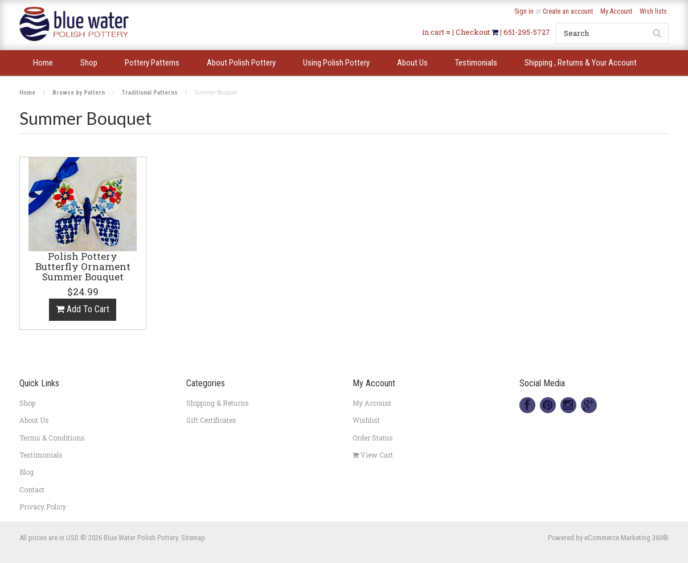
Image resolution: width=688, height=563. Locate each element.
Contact (31, 489)
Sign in (524, 11)
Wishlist (366, 420)
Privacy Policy (42, 506)
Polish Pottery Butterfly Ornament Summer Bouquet (82, 267)
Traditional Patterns (150, 92)
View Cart (373, 454)
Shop (27, 402)
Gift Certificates (211, 420)
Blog (26, 471)
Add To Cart (82, 309)
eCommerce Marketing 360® (626, 537)
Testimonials (41, 454)
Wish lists (653, 11)
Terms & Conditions (52, 437)
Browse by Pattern (78, 92)
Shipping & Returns (217, 402)
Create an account (568, 11)
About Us (34, 420)
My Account (616, 11)
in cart (433, 32)
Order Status (373, 437)
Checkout (474, 32)
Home (27, 92)
